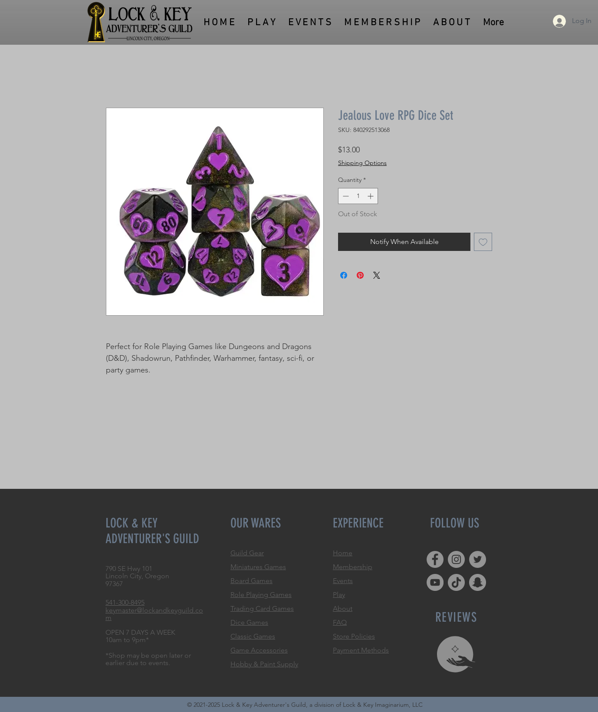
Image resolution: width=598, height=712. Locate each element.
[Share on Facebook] (343, 275)
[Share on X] (376, 275)
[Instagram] (456, 559)
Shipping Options (362, 163)
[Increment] (371, 196)
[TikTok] (456, 582)
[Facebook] (435, 559)
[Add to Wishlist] (483, 242)
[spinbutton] (358, 196)
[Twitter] (477, 559)
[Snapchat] (477, 582)
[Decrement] (344, 196)
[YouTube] (435, 582)
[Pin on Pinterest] (360, 275)
